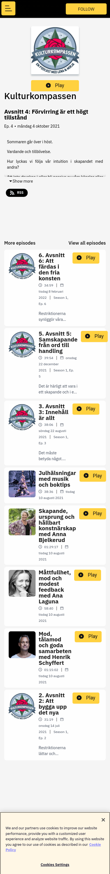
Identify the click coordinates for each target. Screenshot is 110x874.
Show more (21, 181)
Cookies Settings (55, 867)
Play (55, 85)
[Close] (103, 822)
